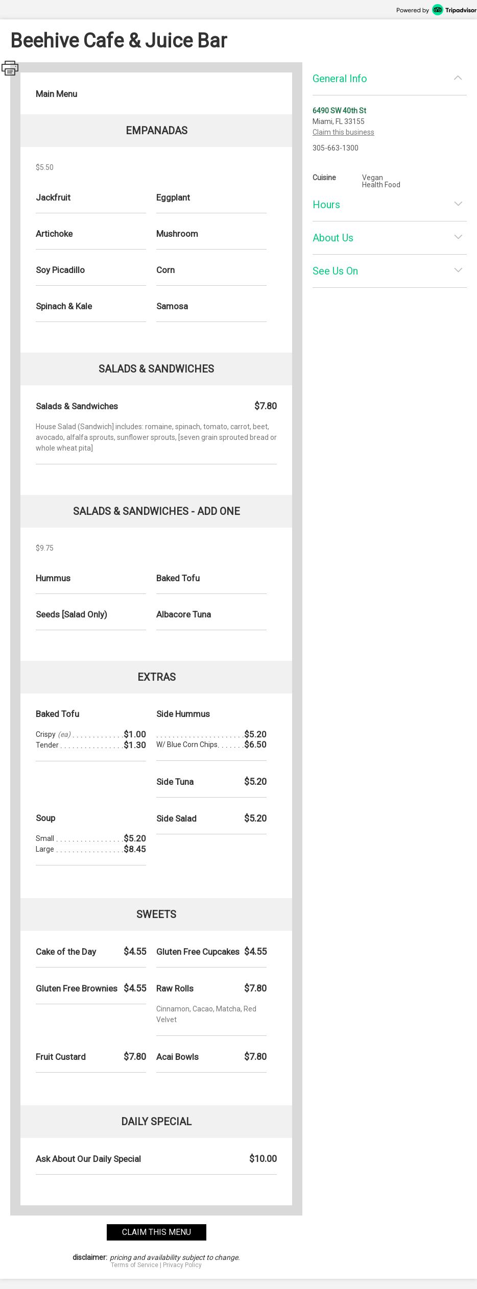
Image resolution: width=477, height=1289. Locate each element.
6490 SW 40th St (339, 111)
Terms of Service (134, 1265)
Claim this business (343, 132)
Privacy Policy (182, 1265)
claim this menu (156, 1232)
